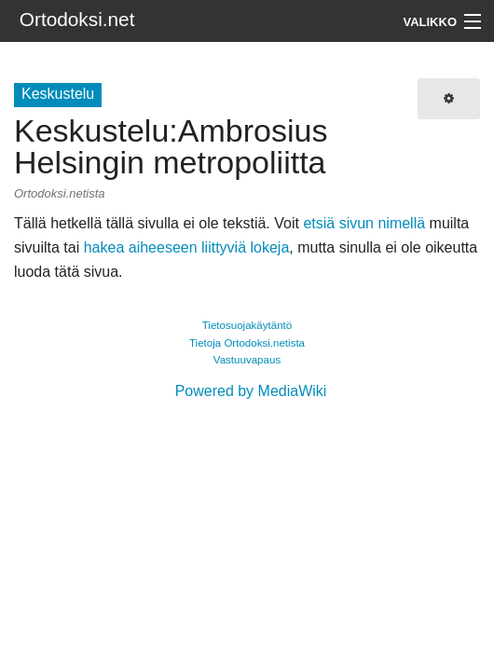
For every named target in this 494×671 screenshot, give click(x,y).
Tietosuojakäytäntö (247, 325)
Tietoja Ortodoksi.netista (247, 343)
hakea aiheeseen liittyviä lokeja (187, 247)
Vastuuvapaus (247, 359)
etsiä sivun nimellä (364, 223)
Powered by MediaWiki (251, 391)
